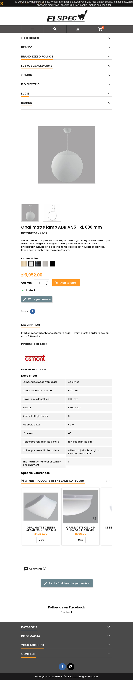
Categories (30, 38)
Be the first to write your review (67, 583)
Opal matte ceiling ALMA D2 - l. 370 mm (80, 529)
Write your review (37, 299)
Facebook (66, 612)
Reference (27, 232)
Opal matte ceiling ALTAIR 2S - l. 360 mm (41, 529)
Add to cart (65, 283)
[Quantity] (39, 282)
